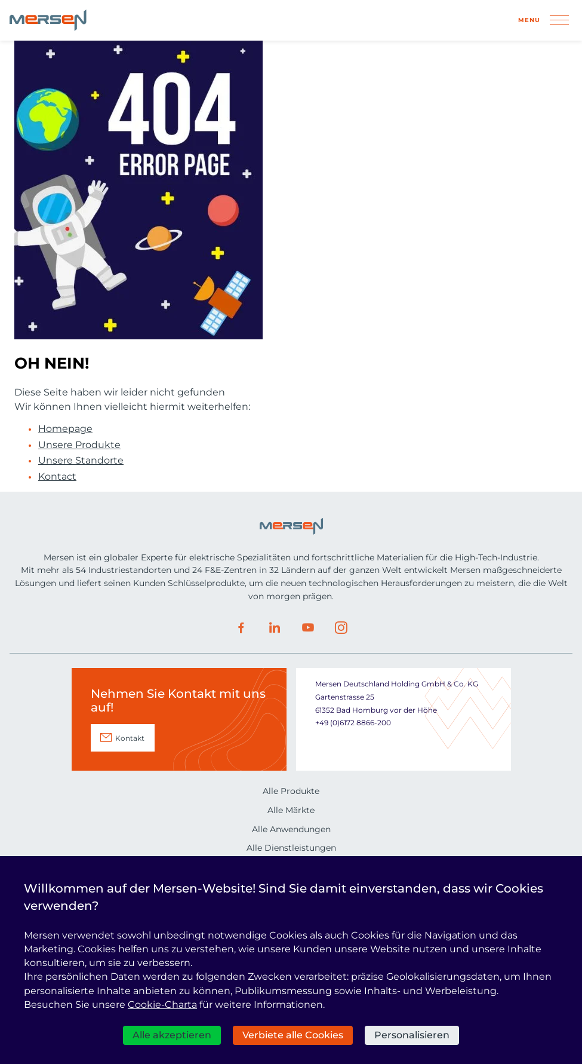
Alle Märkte (291, 810)
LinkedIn (275, 628)
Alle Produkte (291, 791)
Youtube (308, 628)
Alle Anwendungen (291, 829)
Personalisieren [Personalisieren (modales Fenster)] (411, 1035)
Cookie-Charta (162, 1004)
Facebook (241, 628)
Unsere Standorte (81, 460)
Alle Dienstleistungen (291, 847)
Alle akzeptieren (172, 1035)
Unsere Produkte (79, 445)
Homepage (65, 429)
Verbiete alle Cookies (292, 1035)
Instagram (341, 628)
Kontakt (129, 738)
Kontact (57, 476)
